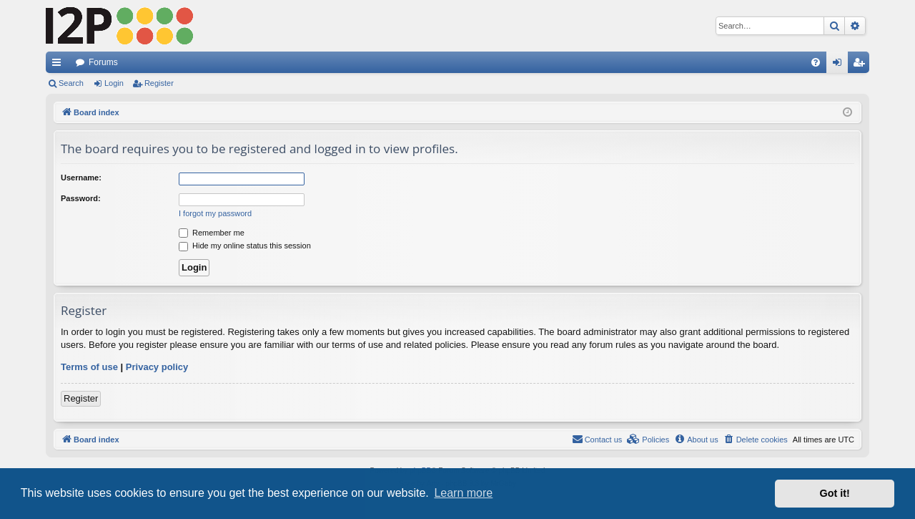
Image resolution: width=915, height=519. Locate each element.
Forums (103, 62)
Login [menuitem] (840, 65)
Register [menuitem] (861, 65)
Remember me (211, 232)
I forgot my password (215, 213)
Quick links (59, 65)
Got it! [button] (835, 493)
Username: (81, 177)
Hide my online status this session (245, 245)
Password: (81, 198)
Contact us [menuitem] (597, 439)
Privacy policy (157, 367)
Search (71, 83)
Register (159, 83)
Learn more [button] (463, 493)
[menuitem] (815, 62)
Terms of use (89, 367)
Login (114, 83)
